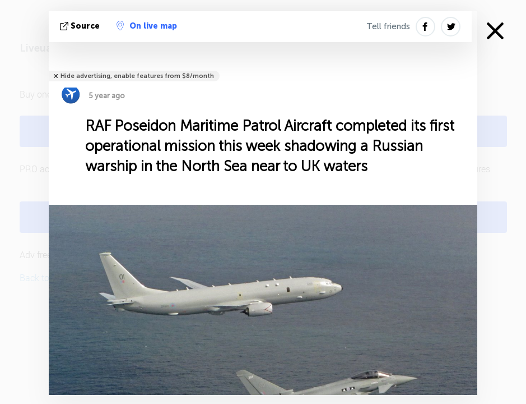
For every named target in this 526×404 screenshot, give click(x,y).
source (81, 26)
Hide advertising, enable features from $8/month (137, 76)
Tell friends (388, 26)
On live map (147, 26)
